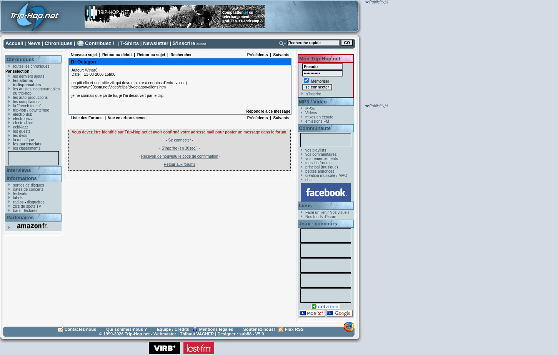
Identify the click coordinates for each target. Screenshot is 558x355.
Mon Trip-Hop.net (319, 59)
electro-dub (22, 114)
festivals (20, 194)
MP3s (310, 109)
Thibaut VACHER (197, 334)
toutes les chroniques (31, 66)
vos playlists (315, 150)
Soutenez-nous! (259, 329)
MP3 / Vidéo (313, 102)
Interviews (19, 170)
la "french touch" (27, 106)
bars (16, 210)
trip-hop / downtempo (31, 110)
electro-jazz (23, 119)
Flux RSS (294, 329)
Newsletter (155, 43)
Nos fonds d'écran (320, 217)
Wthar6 (91, 70)
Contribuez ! (99, 43)
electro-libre (23, 123)
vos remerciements (321, 159)
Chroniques (58, 43)
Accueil (14, 43)
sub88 (245, 334)
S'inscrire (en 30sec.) (180, 148)
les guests (21, 131)
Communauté (315, 128)
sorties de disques (28, 185)
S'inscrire (184, 43)
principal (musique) (321, 167)
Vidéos (311, 113)
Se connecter (179, 140)
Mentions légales (216, 329)
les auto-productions (30, 97)
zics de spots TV (27, 206)
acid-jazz (20, 127)
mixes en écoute (319, 117)
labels (18, 198)
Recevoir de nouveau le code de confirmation (179, 156)
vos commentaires (320, 154)
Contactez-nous (81, 329)
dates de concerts (28, 189)
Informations (22, 178)
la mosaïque (23, 140)
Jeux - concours (318, 224)
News (33, 43)
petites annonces (320, 171)
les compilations (26, 102)
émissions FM (317, 121)
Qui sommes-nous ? (126, 329)
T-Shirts (129, 43)
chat (309, 180)
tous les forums (318, 163)
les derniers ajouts (28, 76)
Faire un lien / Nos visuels (327, 212)
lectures (30, 210)
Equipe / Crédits (173, 329)
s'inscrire (313, 94)
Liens (305, 205)
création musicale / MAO (326, 175)
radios (18, 202)
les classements (26, 148)
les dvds (20, 135)
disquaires (36, 202)
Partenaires (20, 217)
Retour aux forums (179, 164)
